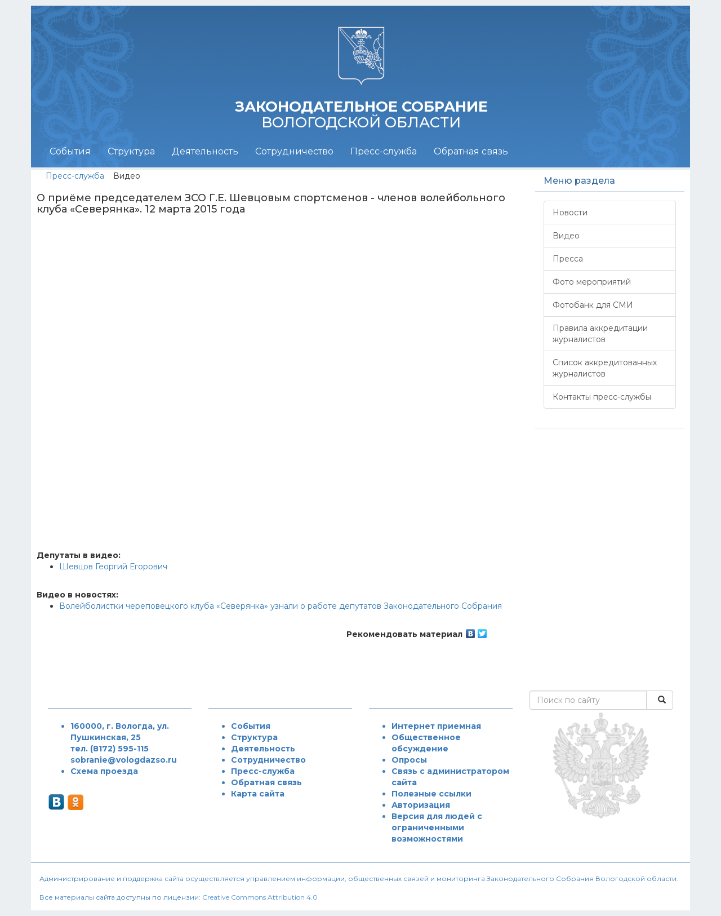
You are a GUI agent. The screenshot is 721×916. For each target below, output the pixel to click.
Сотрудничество (294, 151)
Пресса (568, 259)
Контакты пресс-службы (602, 397)
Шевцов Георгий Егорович (113, 566)
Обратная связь (471, 151)
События (70, 151)
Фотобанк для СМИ (593, 305)
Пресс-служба (383, 151)
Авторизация (420, 805)
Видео (566, 236)
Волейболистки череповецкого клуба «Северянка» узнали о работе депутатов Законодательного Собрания (280, 606)
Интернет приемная (436, 726)
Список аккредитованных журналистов (605, 368)
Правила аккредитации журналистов (600, 333)
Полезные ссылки (431, 794)
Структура (131, 151)
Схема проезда (104, 771)
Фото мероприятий (592, 282)
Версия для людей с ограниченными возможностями (436, 827)
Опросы (409, 760)
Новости (570, 212)
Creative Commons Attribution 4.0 (260, 897)
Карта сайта (257, 794)
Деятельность (205, 151)
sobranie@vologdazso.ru (123, 760)
